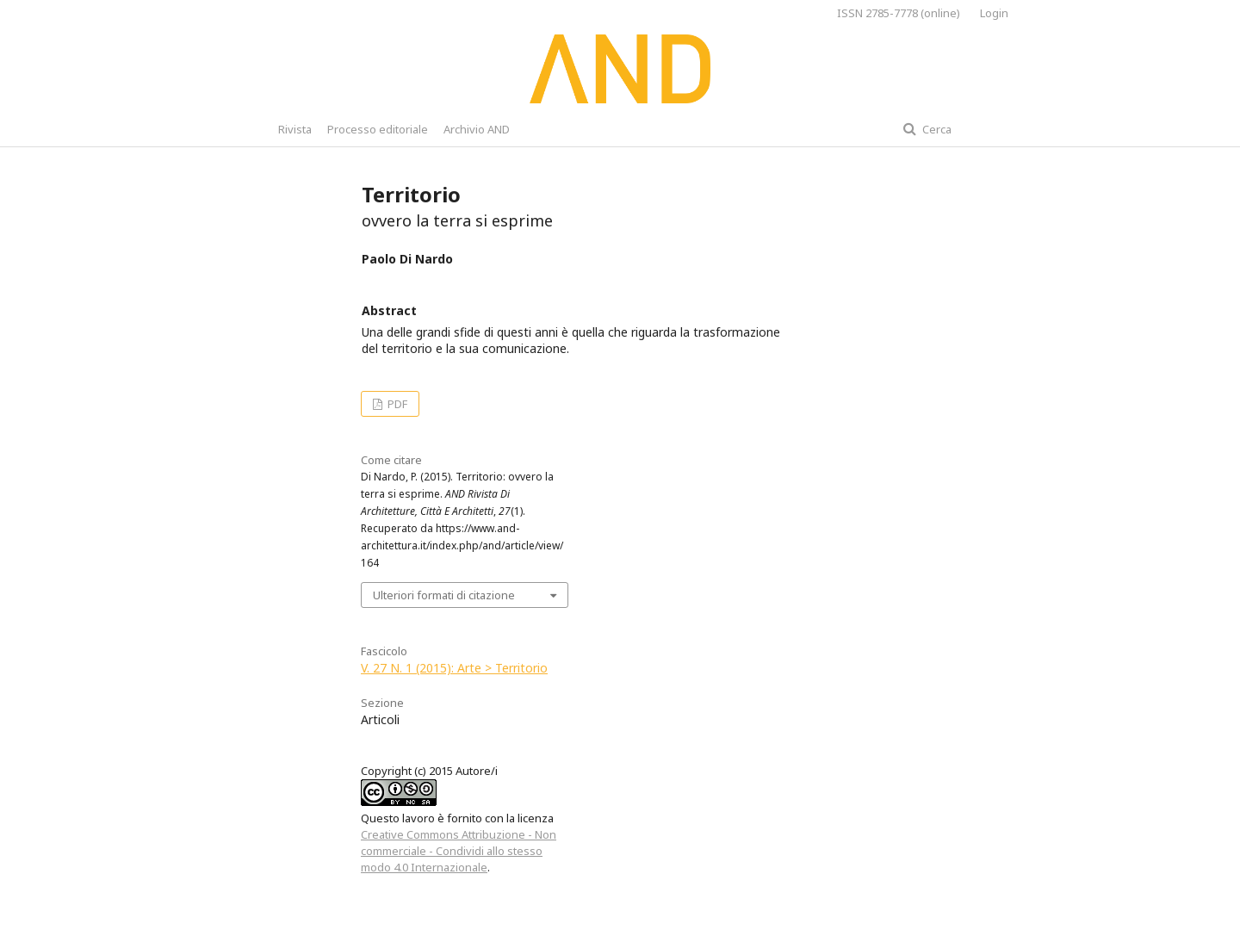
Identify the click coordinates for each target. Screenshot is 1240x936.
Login (994, 13)
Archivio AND (476, 129)
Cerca (936, 129)
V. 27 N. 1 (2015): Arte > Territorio (454, 668)
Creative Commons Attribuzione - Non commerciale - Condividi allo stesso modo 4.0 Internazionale (458, 851)
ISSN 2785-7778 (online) (898, 13)
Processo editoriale (377, 129)
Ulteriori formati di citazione (444, 595)
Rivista (295, 129)
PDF (396, 404)
